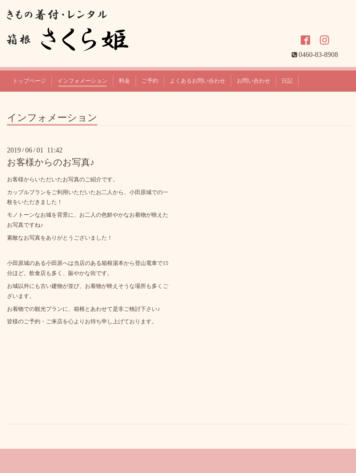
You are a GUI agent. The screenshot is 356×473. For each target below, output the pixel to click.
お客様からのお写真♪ (51, 162)
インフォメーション (82, 81)
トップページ (29, 81)
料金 (124, 81)
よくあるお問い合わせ (197, 81)
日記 (287, 81)
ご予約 (149, 81)
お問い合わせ (253, 81)
